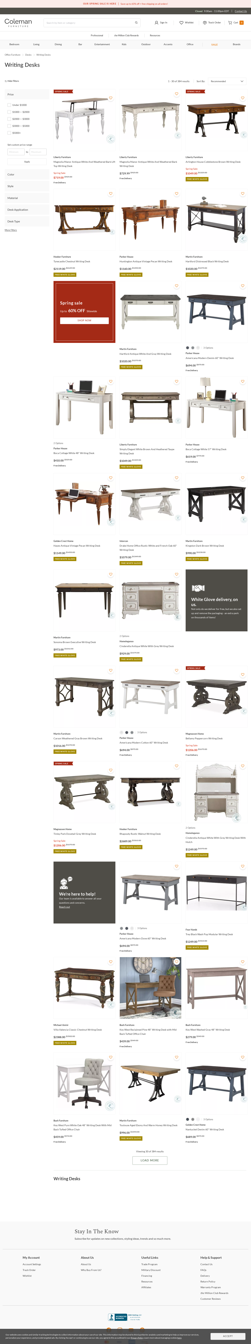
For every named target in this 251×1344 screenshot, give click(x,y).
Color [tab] (10, 174)
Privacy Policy (137, 1338)
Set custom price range (19, 144)
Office (190, 44)
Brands (236, 44)
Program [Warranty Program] (210, 1287)
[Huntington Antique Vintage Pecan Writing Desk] (150, 257)
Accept (228, 1336)
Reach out (64, 906)
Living (36, 44)
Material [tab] (12, 198)
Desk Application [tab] (17, 209)
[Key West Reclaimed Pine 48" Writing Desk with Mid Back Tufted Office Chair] (150, 1025)
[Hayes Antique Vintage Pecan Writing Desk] (84, 541)
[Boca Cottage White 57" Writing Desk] (217, 444)
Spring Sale (59, 172)
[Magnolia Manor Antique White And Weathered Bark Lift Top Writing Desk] (84, 157)
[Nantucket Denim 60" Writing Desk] (217, 1125)
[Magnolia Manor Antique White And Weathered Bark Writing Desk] (150, 157)
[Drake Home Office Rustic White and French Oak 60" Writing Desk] (150, 541)
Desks (28, 54)
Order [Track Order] (29, 1269)
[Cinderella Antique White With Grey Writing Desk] (150, 641)
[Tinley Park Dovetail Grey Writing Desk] (84, 829)
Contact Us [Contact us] (241, 11)
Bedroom (14, 44)
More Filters (11, 230)
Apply (27, 161)
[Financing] (146, 1275)
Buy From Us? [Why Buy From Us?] (91, 1269)
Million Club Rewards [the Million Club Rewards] (214, 1293)
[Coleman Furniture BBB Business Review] (125, 1319)
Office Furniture (12, 54)
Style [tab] (10, 186)
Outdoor (146, 44)
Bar (80, 44)
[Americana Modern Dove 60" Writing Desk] (150, 934)
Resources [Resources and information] (155, 36)
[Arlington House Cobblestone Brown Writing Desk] (217, 157)
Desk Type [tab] (13, 221)
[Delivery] (205, 1275)
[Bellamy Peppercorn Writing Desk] (217, 734)
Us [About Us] (86, 1264)
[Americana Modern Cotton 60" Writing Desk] (150, 738)
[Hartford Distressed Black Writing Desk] (217, 257)
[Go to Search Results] (136, 23)
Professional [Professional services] (97, 36)
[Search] (92, 23)
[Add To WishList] (110, 98)
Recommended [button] (218, 81)
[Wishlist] (27, 1275)
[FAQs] (203, 1269)
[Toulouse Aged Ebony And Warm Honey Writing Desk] (150, 1120)
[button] (161, 23)
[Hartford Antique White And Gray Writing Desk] (150, 349)
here (179, 1338)
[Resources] (147, 1281)
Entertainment (102, 44)
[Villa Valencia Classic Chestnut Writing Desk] (84, 1025)
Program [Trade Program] (149, 1264)
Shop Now (85, 321)
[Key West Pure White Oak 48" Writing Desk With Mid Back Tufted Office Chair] (84, 1120)
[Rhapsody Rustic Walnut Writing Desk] (150, 829)
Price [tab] (10, 94)
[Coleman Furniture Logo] (18, 26)
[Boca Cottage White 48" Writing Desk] (84, 448)
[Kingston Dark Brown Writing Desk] (217, 541)
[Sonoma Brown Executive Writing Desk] (84, 637)
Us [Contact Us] (206, 1264)
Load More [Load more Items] (150, 1160)
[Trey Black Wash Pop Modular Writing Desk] (217, 930)
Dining (58, 44)
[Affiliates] (146, 1287)
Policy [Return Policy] (207, 1281)
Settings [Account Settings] (32, 1264)
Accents (168, 44)
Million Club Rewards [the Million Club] (126, 36)
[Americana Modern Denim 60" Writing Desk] (217, 353)
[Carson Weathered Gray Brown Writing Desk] (84, 734)
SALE (214, 44)
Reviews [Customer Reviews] (210, 1298)
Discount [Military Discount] (151, 1269)
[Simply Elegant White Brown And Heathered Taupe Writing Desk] (150, 444)
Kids (124, 44)
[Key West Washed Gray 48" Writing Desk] (217, 1025)
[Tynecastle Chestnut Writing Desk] (84, 257)
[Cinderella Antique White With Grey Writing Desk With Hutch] (217, 833)
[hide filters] (13, 81)
